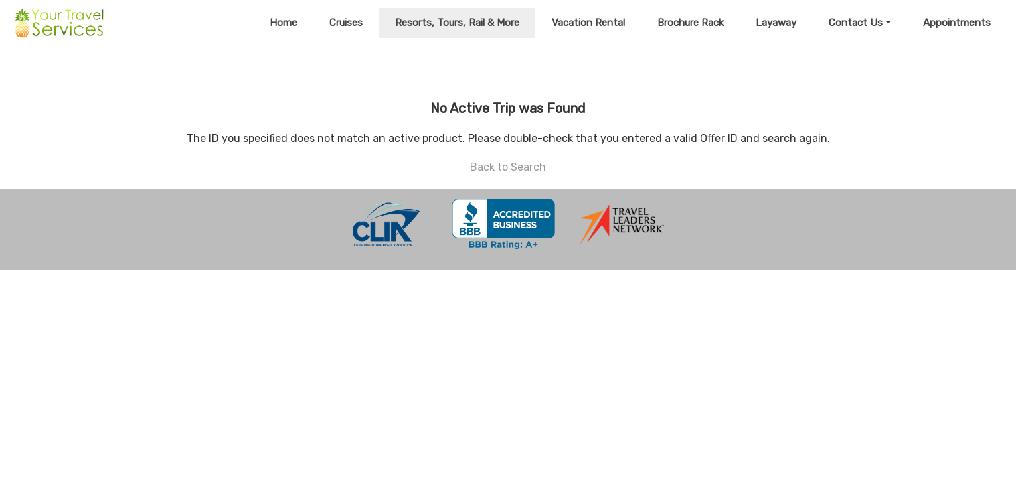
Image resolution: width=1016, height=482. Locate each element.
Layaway (776, 23)
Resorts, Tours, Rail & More (457, 23)
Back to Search (508, 167)
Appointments (957, 23)
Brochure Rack (690, 23)
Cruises (346, 23)
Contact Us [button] (856, 23)
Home (283, 23)
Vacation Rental (588, 23)
